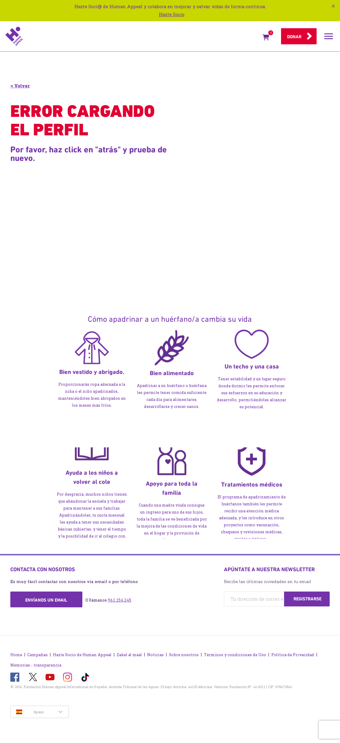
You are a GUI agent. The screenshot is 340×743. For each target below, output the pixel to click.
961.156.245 (120, 600)
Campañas (37, 654)
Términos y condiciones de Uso (235, 654)
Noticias (155, 654)
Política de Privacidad (292, 654)
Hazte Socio (171, 14)
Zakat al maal (129, 654)
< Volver (20, 86)
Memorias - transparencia (35, 665)
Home (16, 654)
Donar (294, 36)
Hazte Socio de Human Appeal (82, 654)
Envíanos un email (46, 600)
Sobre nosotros (184, 654)
